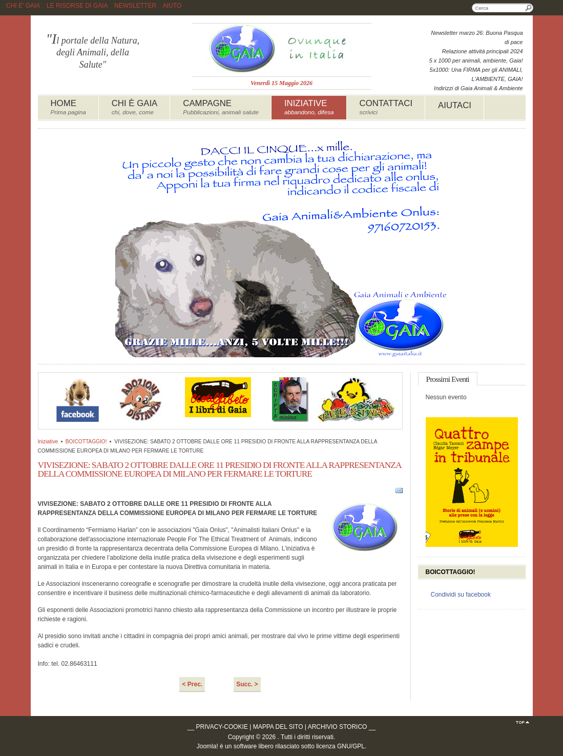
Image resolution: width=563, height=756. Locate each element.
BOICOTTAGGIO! (86, 441)
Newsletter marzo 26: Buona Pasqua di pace (477, 37)
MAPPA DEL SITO (278, 726)
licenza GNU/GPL (340, 746)
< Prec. (192, 684)
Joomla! (207, 746)
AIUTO (172, 5)
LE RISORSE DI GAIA (77, 5)
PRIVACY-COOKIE (222, 726)
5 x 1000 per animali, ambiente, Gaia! (476, 60)
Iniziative (48, 441)
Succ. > (247, 684)
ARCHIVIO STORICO (337, 726)
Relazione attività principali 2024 (482, 51)
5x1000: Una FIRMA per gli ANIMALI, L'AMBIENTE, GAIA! (476, 74)
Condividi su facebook (461, 594)
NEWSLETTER (135, 5)
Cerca (528, 7)
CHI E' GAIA (23, 5)
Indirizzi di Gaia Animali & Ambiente (478, 88)
